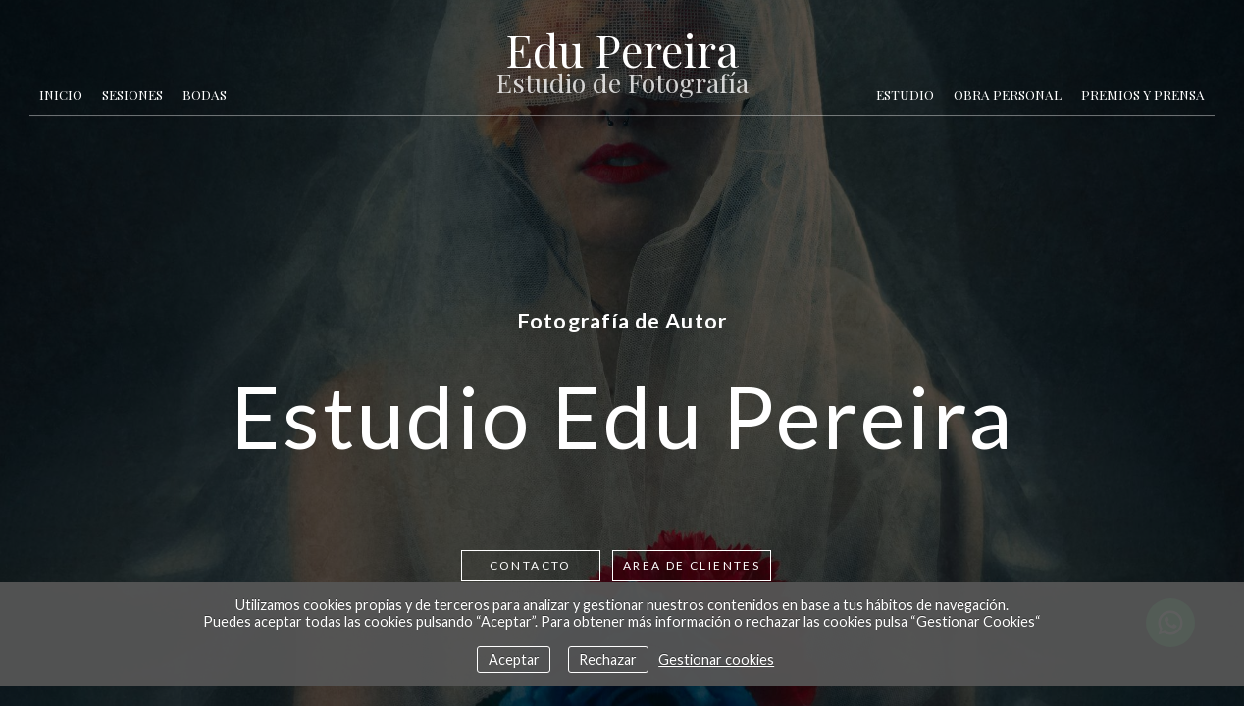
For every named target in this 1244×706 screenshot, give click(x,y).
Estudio (905, 94)
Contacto (531, 565)
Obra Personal (1008, 94)
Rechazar (608, 659)
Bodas (204, 94)
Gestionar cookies (716, 659)
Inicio (60, 94)
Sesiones (132, 94)
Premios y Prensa (1143, 94)
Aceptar (514, 659)
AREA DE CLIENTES (691, 565)
